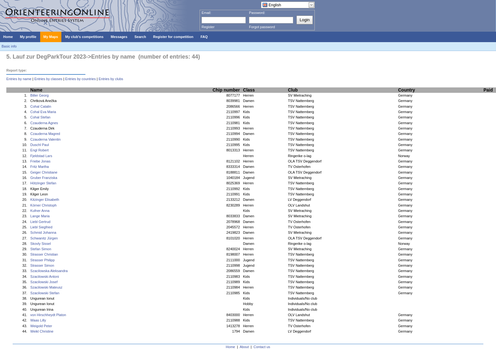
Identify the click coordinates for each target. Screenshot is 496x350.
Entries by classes (48, 79)
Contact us (262, 347)
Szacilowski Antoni (44, 276)
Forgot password (262, 27)
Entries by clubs (111, 79)
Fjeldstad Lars (41, 156)
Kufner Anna (40, 211)
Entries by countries (80, 79)
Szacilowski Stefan (44, 293)
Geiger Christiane (44, 172)
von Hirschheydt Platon (48, 315)
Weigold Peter (41, 326)
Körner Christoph (43, 205)
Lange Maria (40, 216)
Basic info (9, 46)
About (244, 347)
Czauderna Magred (45, 134)
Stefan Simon (40, 249)
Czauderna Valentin (45, 139)
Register (208, 27)
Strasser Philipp (42, 260)
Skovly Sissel (40, 243)
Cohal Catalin (40, 106)
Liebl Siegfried (41, 227)
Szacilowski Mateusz (46, 287)
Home (230, 347)
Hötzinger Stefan (43, 183)
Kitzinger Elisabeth (44, 199)
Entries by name (18, 79)
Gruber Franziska (43, 178)
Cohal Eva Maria (43, 112)
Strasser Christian (44, 254)
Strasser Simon (42, 265)
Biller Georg (39, 95)
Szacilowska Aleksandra (49, 271)
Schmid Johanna (43, 232)
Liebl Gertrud (40, 222)
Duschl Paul (39, 145)
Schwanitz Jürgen (44, 238)
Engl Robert (39, 150)
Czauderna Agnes (44, 123)
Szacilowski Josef (44, 282)
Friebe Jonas (40, 161)
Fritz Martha (39, 167)
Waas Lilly (38, 320)
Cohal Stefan (40, 117)
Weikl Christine (41, 331)
